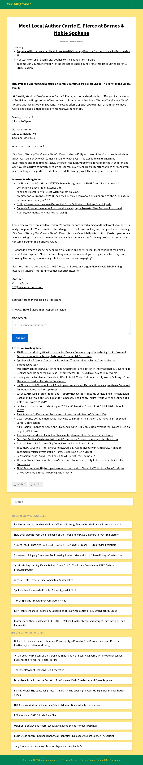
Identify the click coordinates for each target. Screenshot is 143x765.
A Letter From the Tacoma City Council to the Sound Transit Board (56, 59)
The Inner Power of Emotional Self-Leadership (39, 670)
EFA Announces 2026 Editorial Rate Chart (36, 715)
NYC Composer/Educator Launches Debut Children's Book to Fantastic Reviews (57, 705)
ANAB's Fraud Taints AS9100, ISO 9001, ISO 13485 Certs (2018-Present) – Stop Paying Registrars (65, 545)
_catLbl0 (19, 484)
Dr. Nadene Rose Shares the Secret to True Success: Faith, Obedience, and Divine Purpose (63, 680)
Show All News (20, 309)
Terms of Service (70, 760)
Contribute (115, 760)
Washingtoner (19, 4)
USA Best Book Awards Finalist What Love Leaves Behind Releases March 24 (55, 725)
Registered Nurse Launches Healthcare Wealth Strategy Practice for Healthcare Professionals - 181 (68, 524)
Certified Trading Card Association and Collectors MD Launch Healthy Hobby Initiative (67, 439)
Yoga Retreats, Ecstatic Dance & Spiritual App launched (43, 580)
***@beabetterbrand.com (27, 287)
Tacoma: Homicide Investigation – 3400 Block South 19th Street (54, 451)
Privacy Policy (88, 760)
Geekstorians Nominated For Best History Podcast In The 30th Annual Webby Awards (67, 373)
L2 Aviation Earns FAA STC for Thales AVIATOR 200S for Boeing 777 (56, 456)
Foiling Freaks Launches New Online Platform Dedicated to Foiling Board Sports (64, 204)
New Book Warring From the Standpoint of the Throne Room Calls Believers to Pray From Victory (66, 534)
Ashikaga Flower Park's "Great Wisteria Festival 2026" (48, 191)
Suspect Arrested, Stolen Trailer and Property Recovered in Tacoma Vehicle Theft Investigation (73, 393)
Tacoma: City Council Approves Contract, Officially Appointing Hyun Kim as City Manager (69, 447)
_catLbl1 (36, 484)
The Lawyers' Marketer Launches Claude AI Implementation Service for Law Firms (65, 435)
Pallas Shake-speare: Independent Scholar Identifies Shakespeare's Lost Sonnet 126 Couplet (64, 735)
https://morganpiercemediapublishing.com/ (52, 270)
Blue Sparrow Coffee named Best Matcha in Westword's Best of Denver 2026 (61, 414)
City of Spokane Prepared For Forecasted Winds (40, 600)
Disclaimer (37, 309)
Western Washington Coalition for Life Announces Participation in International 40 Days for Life (74, 368)
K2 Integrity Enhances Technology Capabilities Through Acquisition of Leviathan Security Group (65, 610)
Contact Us (102, 760)
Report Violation (56, 309)
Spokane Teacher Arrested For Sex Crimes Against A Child (45, 590)
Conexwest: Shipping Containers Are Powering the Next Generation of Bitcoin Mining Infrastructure (68, 555)
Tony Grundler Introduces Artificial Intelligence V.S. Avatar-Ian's (48, 746)
